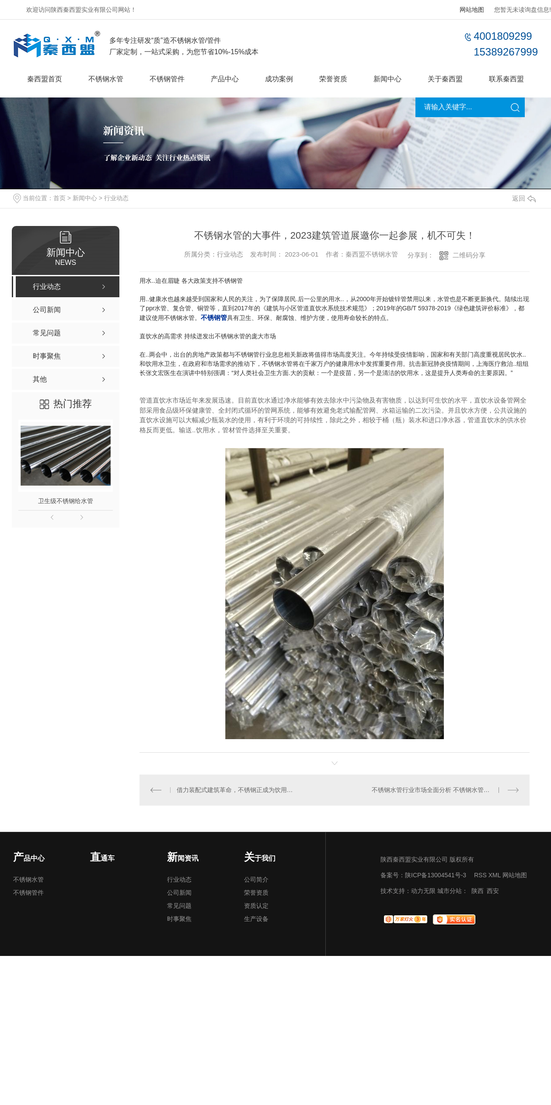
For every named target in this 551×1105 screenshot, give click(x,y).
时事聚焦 (179, 918)
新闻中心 (387, 79)
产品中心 (225, 79)
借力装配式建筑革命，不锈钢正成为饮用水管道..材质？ (237, 789)
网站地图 (472, 9)
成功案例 (279, 79)
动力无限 (423, 890)
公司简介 (256, 879)
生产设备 (256, 918)
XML (494, 875)
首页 (59, 198)
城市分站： (452, 890)
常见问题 (179, 905)
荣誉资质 (333, 79)
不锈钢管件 (167, 79)
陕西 (477, 890)
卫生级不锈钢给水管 (65, 500)
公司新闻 (179, 892)
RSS (480, 875)
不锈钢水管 (105, 79)
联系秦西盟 (506, 79)
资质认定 (256, 905)
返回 (524, 198)
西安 (493, 890)
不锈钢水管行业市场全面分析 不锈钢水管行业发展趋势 (445, 789)
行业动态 (116, 198)
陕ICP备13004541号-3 (435, 875)
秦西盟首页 (44, 79)
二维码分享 (469, 255)
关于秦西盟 (445, 79)
